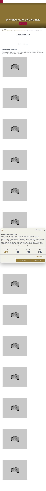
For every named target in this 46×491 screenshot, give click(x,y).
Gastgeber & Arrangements (19, 30)
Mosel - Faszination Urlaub (7, 30)
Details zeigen (39, 256)
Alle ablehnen (23, 260)
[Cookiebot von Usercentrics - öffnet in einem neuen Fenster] (36, 230)
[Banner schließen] (44, 230)
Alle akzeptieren (37, 260)
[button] (1, 1)
